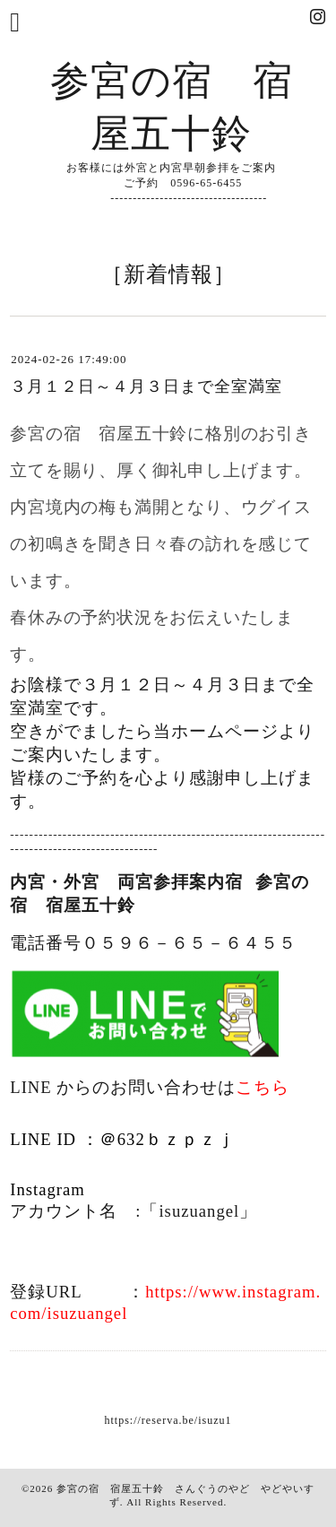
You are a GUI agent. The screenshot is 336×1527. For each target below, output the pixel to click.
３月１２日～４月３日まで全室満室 (146, 386)
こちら (262, 1087)
